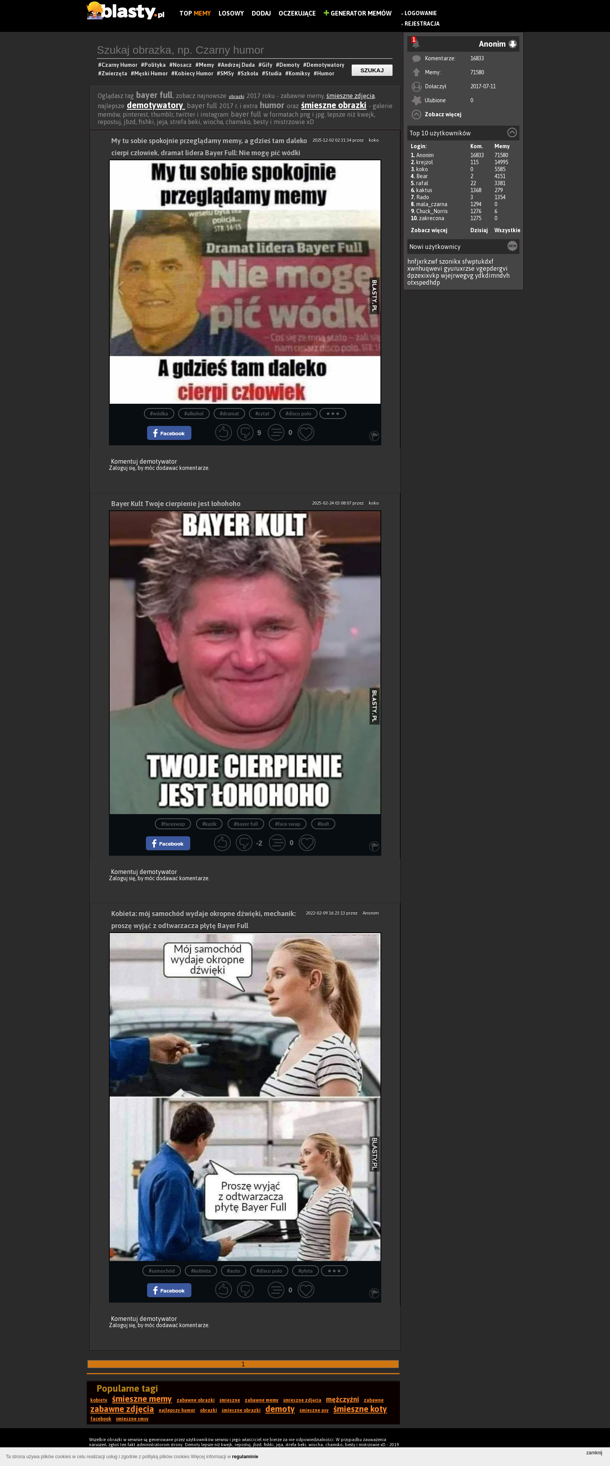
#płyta (305, 1271)
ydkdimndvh (492, 275)
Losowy (231, 13)
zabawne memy (262, 1400)
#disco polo (298, 413)
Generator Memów (358, 13)
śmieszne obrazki (333, 105)
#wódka (159, 413)
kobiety (98, 1400)
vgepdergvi (492, 268)
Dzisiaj (479, 230)
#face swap (287, 824)
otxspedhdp (423, 282)
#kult (323, 824)
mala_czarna (431, 204)
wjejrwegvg (457, 275)
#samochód (162, 1271)
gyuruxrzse (459, 268)
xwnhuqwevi (424, 268)
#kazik (209, 824)
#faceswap (173, 824)
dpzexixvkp (423, 275)
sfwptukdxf (478, 261)
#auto (233, 1271)
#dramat (229, 413)
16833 (477, 58)
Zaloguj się (122, 468)
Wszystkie (507, 230)
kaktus (424, 190)
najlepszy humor (177, 1410)
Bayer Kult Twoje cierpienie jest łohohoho (175, 503)
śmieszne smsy (132, 1419)
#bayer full (246, 824)
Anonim (425, 155)
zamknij (594, 1452)
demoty (280, 1409)
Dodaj (261, 13)
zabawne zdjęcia (122, 1409)
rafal (422, 183)
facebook (100, 1419)
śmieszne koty (360, 1409)
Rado (422, 197)
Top (195, 13)
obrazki (236, 96)
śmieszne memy (142, 1399)
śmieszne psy (314, 1410)
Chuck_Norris (432, 211)
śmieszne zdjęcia (350, 95)
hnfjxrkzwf (422, 261)
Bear (422, 176)
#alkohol (194, 413)
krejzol (424, 162)
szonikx (450, 261)
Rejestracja (422, 24)
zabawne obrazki (196, 1400)
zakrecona (431, 218)
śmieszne (229, 1400)
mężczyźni (342, 1399)
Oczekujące (297, 13)
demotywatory (156, 105)
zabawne (374, 1400)
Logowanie (421, 13)
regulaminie (245, 1456)
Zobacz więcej (443, 114)
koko (422, 169)
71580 (477, 72)
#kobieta (200, 1271)
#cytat (262, 413)
